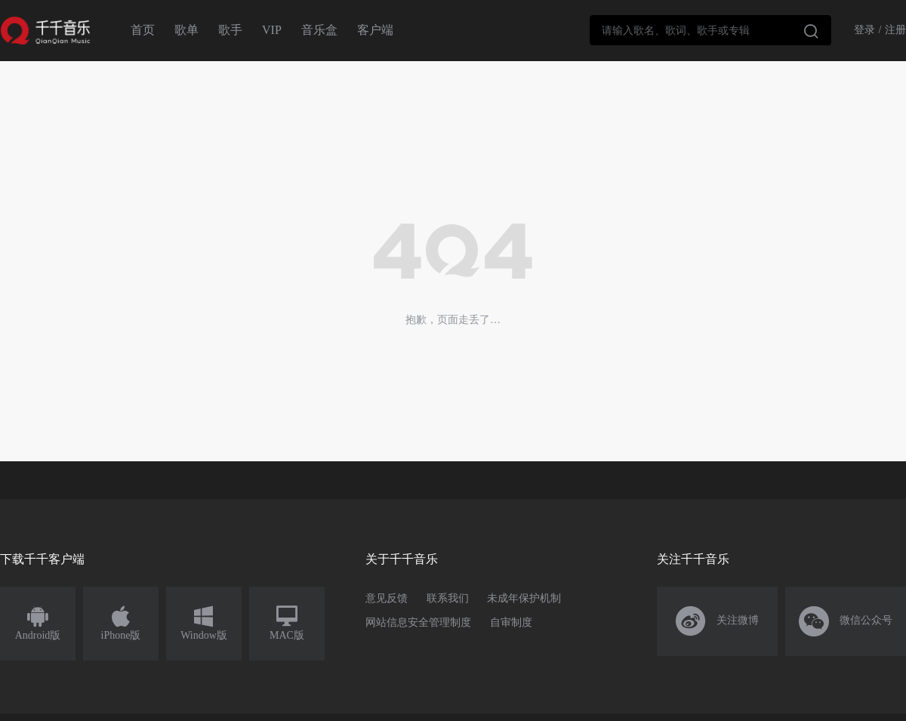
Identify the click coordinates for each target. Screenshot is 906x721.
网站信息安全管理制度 (418, 622)
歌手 (230, 29)
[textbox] (710, 30)
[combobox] (710, 30)
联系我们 (448, 598)
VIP (272, 29)
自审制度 (511, 622)
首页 (143, 29)
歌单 (186, 29)
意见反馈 (386, 598)
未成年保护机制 (524, 598)
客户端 (375, 29)
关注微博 (718, 621)
